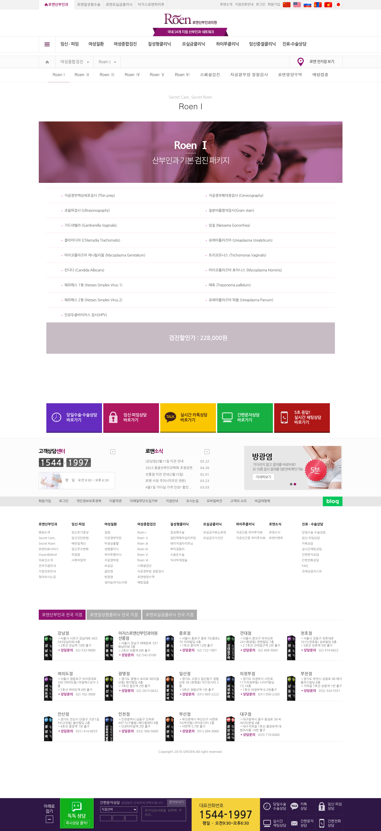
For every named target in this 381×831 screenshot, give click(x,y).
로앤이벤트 (276, 538)
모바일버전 (214, 501)
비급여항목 (262, 501)
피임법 (76, 554)
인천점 (124, 714)
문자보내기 (176, 802)
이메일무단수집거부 (144, 501)
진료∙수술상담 (294, 44)
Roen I (107, 62)
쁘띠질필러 (177, 549)
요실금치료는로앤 (214, 532)
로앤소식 (274, 532)
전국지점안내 (47, 565)
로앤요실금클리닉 (119, 4)
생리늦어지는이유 (116, 582)
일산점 (185, 674)
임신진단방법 (80, 538)
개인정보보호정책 (88, 501)
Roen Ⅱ (82, 74)
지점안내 (172, 501)
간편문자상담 (310, 554)
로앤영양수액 (290, 74)
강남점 (63, 633)
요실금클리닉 (193, 44)
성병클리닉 (112, 549)
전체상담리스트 (312, 571)
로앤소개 (226, 4)
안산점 (63, 714)
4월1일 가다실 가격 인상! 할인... (169, 487)
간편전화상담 (310, 560)
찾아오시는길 (47, 577)
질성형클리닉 (159, 44)
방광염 (109, 577)
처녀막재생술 (179, 560)
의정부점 (247, 674)
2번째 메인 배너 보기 (295, 484)
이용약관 (115, 501)
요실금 (109, 565)
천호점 (306, 633)
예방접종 (320, 74)
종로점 (185, 633)
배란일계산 (79, 543)
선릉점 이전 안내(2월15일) (165, 474)
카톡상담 (307, 543)
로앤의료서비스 (49, 549)
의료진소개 (46, 560)
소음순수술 (177, 554)
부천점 (306, 674)
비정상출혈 (112, 543)
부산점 (185, 714)
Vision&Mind (48, 554)
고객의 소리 (238, 501)
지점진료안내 (244, 4)
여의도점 (65, 674)
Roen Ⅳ (132, 74)
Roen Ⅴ (157, 74)
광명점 (124, 674)
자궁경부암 (112, 560)
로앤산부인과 (58, 4)
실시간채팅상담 (312, 549)
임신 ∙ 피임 (69, 44)
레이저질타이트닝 (181, 543)
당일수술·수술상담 (314, 532)
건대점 (245, 633)
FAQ (305, 565)
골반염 (109, 571)
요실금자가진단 (213, 538)
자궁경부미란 (113, 538)
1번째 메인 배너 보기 (291, 484)
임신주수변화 (80, 549)
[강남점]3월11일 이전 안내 (165, 461)
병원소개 (44, 532)
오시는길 (192, 501)
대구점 (245, 714)
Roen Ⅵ (182, 74)
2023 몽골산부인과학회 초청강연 (169, 468)
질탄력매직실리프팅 (183, 538)
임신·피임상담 (311, 538)
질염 (107, 532)
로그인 (260, 4)
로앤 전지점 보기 (322, 61)
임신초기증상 (80, 532)
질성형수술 (177, 532)
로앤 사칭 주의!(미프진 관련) (166, 480)
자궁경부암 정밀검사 (249, 74)
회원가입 (274, 4)
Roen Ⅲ (107, 74)
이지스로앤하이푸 (151, 4)
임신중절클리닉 (262, 44)
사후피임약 (79, 560)
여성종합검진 (125, 44)
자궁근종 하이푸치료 (249, 532)
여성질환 (96, 44)
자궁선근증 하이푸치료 (251, 538)
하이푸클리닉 (227, 44)
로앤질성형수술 (89, 4)
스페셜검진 (210, 74)
